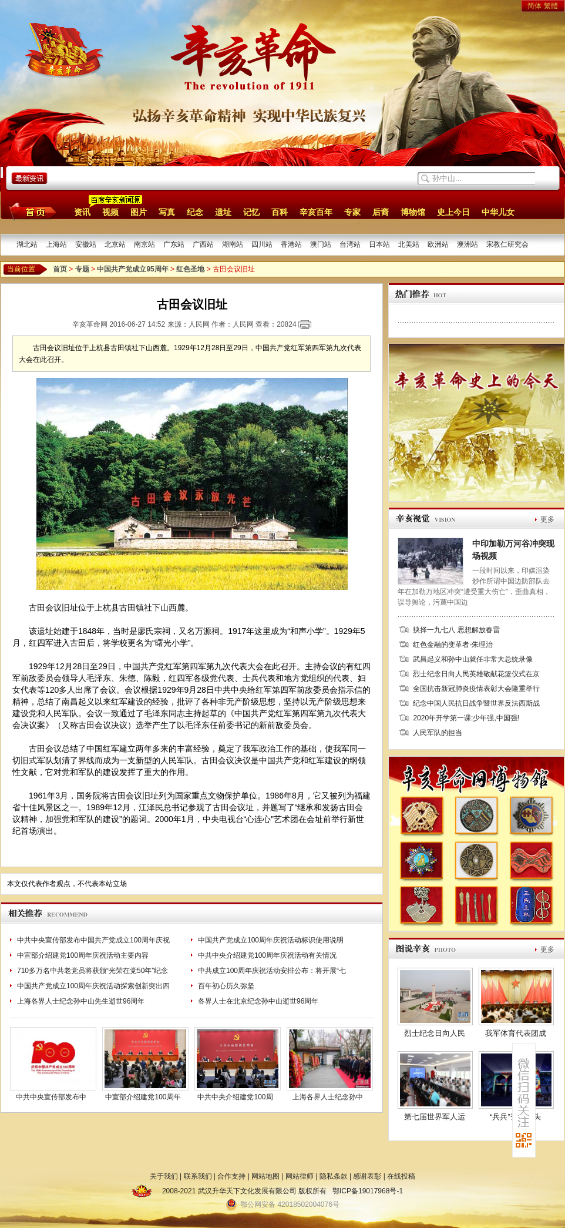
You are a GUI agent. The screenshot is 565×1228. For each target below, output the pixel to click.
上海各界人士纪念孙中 (327, 1097)
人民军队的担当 (437, 733)
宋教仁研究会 (507, 244)
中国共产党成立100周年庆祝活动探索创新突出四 (93, 986)
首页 (31, 211)
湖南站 (232, 244)
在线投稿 (401, 1176)
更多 (547, 519)
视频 (110, 212)
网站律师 (299, 1176)
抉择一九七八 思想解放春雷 (456, 630)
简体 (534, 6)
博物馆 (413, 212)
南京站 (144, 244)
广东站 (173, 244)
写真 (167, 212)
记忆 (251, 212)
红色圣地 (190, 269)
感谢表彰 (367, 1176)
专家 (352, 212)
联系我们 (198, 1176)
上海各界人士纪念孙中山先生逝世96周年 (80, 1001)
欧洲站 (438, 244)
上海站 (56, 244)
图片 (138, 212)
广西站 (203, 244)
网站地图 (265, 1176)
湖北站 (27, 244)
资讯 (82, 212)
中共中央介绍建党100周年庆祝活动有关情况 (267, 955)
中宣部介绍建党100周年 (142, 1097)
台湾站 (350, 244)
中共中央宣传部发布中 (51, 1097)
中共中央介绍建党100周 (235, 1097)
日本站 (379, 244)
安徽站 (85, 244)
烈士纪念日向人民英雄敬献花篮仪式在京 (476, 674)
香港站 (291, 244)
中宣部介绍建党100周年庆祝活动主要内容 (83, 955)
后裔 (380, 212)
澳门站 (320, 244)
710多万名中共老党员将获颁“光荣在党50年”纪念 (92, 971)
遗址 (223, 212)
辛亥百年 (316, 212)
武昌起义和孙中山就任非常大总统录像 (473, 659)
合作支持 (231, 1176)
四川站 (262, 244)
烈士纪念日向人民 (434, 1033)
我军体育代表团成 (515, 1033)
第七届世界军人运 (434, 1116)
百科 (279, 212)
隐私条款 (334, 1176)
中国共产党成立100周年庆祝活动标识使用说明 (271, 940)
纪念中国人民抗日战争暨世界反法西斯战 (476, 703)
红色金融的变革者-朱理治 (453, 644)
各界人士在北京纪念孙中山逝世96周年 (258, 1001)
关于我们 (164, 1176)
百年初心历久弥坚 (226, 986)
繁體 (551, 6)
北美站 (408, 244)
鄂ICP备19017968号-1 (367, 1191)
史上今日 (453, 212)
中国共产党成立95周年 (132, 269)
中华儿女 (498, 212)
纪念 (195, 212)
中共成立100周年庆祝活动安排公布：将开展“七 (272, 971)
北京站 (115, 244)
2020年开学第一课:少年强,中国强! (466, 718)
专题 (82, 269)
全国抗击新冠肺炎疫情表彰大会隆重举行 (476, 689)
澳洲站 (467, 244)
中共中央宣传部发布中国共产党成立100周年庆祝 (93, 940)
